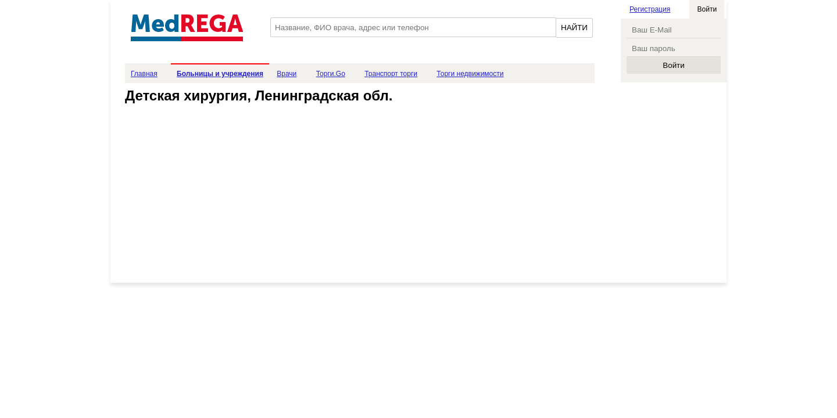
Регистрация (649, 9)
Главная (144, 74)
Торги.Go (330, 74)
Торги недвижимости (470, 74)
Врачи (286, 74)
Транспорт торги (390, 74)
